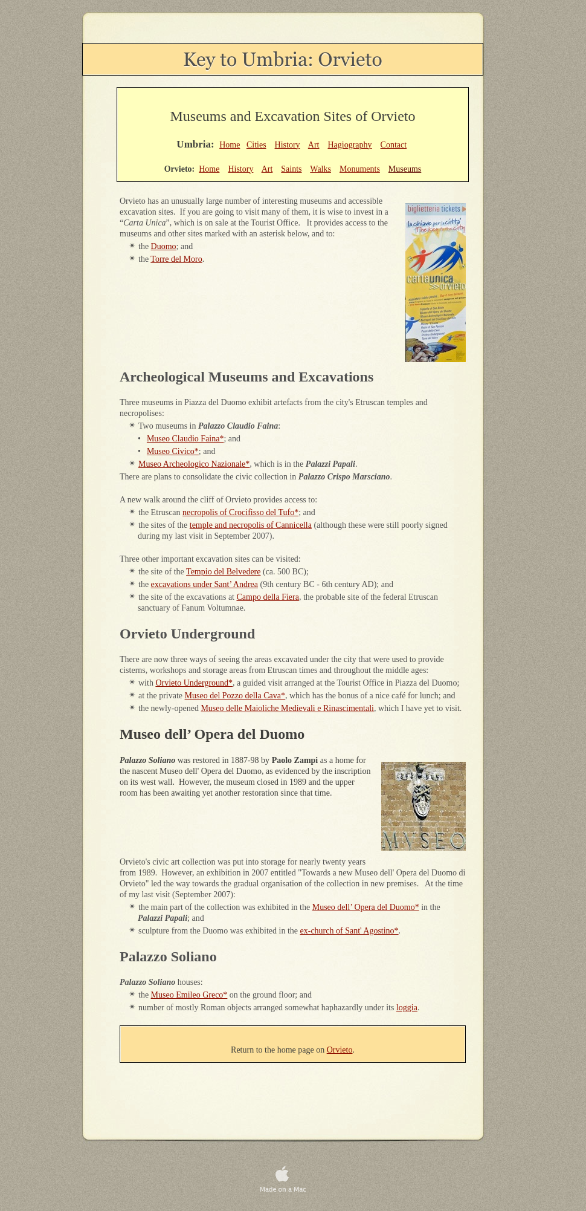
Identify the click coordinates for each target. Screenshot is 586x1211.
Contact (394, 144)
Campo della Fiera (268, 597)
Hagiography (349, 144)
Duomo (163, 246)
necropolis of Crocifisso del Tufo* (240, 512)
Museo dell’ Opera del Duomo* (365, 907)
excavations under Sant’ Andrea (204, 584)
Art (314, 144)
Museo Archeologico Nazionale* (194, 464)
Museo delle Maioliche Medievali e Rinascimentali (287, 708)
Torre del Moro (176, 259)
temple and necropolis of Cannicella (251, 525)
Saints (291, 169)
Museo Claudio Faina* (185, 438)
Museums (404, 169)
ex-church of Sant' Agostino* (349, 930)
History (287, 144)
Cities (256, 144)
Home (229, 144)
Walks (320, 169)
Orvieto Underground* (194, 682)
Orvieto (340, 1049)
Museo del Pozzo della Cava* (235, 695)
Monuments (360, 169)
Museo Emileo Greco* (189, 994)
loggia (406, 1007)
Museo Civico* (173, 451)
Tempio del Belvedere (223, 571)
